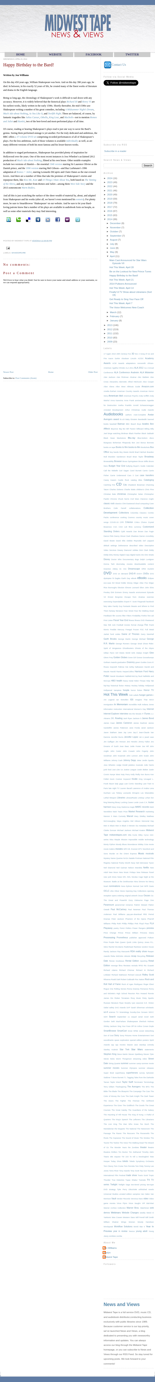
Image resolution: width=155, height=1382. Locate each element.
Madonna (125, 807)
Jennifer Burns (117, 737)
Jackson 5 (137, 718)
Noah (106, 886)
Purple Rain (114, 942)
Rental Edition (132, 961)
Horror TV (149, 690)
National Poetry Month (120, 863)
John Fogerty (142, 751)
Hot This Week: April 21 (121, 279)
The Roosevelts (142, 1133)
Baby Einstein (131, 419)
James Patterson (120, 728)
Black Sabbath (148, 433)
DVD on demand (120, 574)
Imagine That (141, 700)
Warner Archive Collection (115, 1208)
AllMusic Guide (133, 387)
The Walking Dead (136, 1143)
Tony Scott (135, 1171)
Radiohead (128, 947)
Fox (146, 625)
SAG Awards (120, 1008)
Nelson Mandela (135, 868)
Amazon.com (148, 386)
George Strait (136, 644)
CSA (115, 527)
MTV (140, 849)
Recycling (141, 956)
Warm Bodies (28, 187)
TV (148, 1179)
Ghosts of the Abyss (144, 648)
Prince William (131, 933)
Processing (109, 937)
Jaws (120, 732)
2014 (110, 219)
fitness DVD (140, 620)
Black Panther (135, 433)
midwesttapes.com (118, 835)
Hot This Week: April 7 (120, 303)
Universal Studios (111, 1194)
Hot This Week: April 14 (121, 288)
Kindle (135, 779)
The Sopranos (115, 1138)
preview (150, 928)
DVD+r (139, 574)
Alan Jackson (109, 377)
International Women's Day (134, 709)
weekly (142, 1213)
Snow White (133, 1031)
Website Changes (130, 1213)
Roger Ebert (148, 984)
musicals (150, 853)
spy (112, 1045)
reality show (141, 951)
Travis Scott (143, 1175)
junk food (107, 770)
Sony (116, 1035)
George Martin (124, 639)
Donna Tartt (109, 564)
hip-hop (107, 686)
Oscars (147, 895)
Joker (139, 760)
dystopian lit (109, 578)
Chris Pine (149, 490)
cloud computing (142, 504)
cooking (123, 517)
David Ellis (120, 541)
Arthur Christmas (132, 410)
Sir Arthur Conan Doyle (144, 1026)
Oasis (151, 886)
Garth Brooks (110, 639)
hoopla (126, 690)
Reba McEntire (117, 956)
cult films (128, 527)
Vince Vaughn (134, 1203)
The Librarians (148, 1120)
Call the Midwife (111, 471)
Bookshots (145, 447)
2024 (110, 178)
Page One (149, 900)
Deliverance (123, 546)
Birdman (124, 433)
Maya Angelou (123, 821)
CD (119, 484)
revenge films (116, 966)
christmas (121, 494)
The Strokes (145, 1138)
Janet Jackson (147, 728)
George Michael (139, 639)
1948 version (55, 164)
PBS (145, 914)
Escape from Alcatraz (134, 597)
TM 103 (124, 1157)
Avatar (151, 415)
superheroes (132, 1073)
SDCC (151, 1012)
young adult (141, 1231)
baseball (113, 424)
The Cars (146, 1091)
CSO (121, 527)
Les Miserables (147, 793)
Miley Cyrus (143, 835)
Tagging (130, 1078)
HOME (20, 54)
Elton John (144, 588)
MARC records (142, 807)
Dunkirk (151, 569)
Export (127, 602)
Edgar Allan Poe (141, 583)
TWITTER (132, 54)
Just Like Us (117, 770)
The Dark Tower (147, 1096)
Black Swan (109, 438)
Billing (147, 429)
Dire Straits (149, 555)
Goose (139, 658)
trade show (131, 1175)
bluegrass (108, 443)
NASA (125, 858)
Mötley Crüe (143, 844)
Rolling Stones (120, 989)
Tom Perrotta (129, 1166)
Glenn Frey (108, 658)
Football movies (123, 625)
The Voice (124, 1143)
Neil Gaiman (121, 868)
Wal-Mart (150, 1203)
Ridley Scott (148, 975)
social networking (146, 1031)
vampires (136, 1194)
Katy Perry (125, 774)
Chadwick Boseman (136, 485)
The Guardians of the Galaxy (141, 1110)
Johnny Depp (129, 760)
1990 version (32, 168)
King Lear (54, 117)
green (137, 662)
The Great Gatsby (119, 1110)
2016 (110, 211)
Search (112, 1017)
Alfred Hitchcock (135, 382)
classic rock (109, 503)
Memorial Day (148, 821)
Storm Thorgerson (124, 1059)
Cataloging (149, 480)
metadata (143, 826)
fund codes (115, 634)
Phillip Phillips (128, 924)
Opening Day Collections (136, 891)
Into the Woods (135, 714)
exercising (108, 602)
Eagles (117, 578)
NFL (124, 877)
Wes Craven (117, 1217)
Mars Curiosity (119, 816)
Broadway (149, 457)
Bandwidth (142, 419)
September (116, 235)
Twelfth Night (54, 113)
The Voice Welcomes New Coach (126, 307)
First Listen (108, 620)
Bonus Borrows (147, 443)
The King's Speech (120, 1120)
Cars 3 (130, 475)
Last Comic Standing (133, 784)
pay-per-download (134, 914)
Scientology (124, 1012)
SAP (128, 1008)
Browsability (108, 461)
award (116, 419)
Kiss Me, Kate (31, 179)
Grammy (131, 662)
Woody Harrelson (146, 1222)
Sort (152, 1036)
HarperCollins (128, 672)
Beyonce (114, 429)
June (113, 248)
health (119, 681)
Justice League (130, 770)
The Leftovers (135, 1120)
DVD (107, 573)
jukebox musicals (135, 765)
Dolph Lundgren (147, 559)
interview (124, 714)
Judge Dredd (121, 765)
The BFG (146, 1087)
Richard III (72, 101)
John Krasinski (119, 756)
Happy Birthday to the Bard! (28, 64)
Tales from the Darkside (144, 1078)
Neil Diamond (109, 868)
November (115, 227)
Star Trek (125, 1049)
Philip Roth (116, 924)
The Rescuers (129, 1133)
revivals (134, 966)
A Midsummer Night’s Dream (79, 109)
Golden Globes (120, 657)
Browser (118, 461)
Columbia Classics (138, 513)
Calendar (150, 466)
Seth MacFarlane (118, 1021)
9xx (136, 354)
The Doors (108, 1101)
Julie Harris (149, 765)
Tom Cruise (118, 1166)
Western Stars (129, 1217)
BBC (128, 424)
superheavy (120, 1073)
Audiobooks (113, 414)
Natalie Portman (135, 858)
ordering (120, 896)
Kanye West (115, 774)
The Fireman (134, 1101)
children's (140, 490)
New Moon (113, 872)
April (112, 256)
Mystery (107, 858)
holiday (141, 686)
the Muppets (119, 1129)
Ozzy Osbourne (135, 900)
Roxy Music (136, 998)
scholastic (150, 1008)
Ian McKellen (122, 700)
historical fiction (117, 686)
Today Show (116, 1161)
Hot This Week (116, 694)
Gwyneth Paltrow (117, 667)
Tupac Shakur (131, 1180)
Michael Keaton (138, 830)
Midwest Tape (111, 1257)
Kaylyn (107, 1252)
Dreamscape (134, 569)
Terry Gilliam (109, 1087)
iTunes (147, 714)
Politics (128, 928)
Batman (121, 424)
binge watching (114, 433)
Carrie (145, 471)
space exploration (121, 1040)
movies (119, 848)
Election (121, 588)
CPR (122, 522)
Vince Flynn (122, 1203)
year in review (120, 1231)
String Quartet (114, 1063)
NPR (146, 886)
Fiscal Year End (120, 620)
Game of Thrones (130, 634)
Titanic (106, 1157)
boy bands (114, 452)
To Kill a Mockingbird (139, 1157)
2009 (110, 341)
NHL (129, 877)
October (114, 231)
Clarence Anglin (147, 499)
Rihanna (107, 979)
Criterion (129, 522)
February (115, 316)
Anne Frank (129, 401)
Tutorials (142, 1180)
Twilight (113, 1184)
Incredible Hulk (135, 705)
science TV (113, 1012)
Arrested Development (113, 410)
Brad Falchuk (140, 452)
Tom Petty (139, 1166)
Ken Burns (145, 774)
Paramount (109, 905)
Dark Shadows (132, 536)
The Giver (118, 1105)
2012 (110, 329)
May (112, 252)
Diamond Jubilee (131, 550)
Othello (44, 117)
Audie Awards (147, 410)
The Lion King (110, 1124)
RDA (132, 951)
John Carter (115, 751)
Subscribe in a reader (115, 151)
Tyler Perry (122, 1189)
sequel (134, 1017)
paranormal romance (124, 905)
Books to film (122, 447)
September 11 (123, 1017)
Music (141, 853)
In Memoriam (121, 704)
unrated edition (125, 1194)
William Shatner (111, 1222)
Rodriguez (138, 984)
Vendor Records (123, 1199)
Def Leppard (148, 541)
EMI (112, 592)
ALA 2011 (129, 368)
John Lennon (132, 756)
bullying (129, 466)
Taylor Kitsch (115, 1082)
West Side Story (78, 183)
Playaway (108, 928)
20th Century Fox (123, 354)
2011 (110, 333)
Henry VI (86, 101)
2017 (110, 207)
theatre (151, 1147)
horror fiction (136, 690)
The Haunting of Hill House (115, 1115)
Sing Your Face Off (125, 1026)
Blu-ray (131, 437)
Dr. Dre (122, 569)
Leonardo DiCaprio (131, 793)
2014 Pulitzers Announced (123, 283)
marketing (150, 812)
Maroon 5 (108, 816)
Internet (150, 709)
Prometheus (122, 937)
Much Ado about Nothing (15, 113)
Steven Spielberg (135, 1054)
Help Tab (150, 681)
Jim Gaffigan (109, 742)
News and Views (122, 1304)
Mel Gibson (136, 821)
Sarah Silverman (138, 1008)
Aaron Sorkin (114, 359)
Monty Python (109, 844)
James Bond (148, 718)
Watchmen (144, 1208)
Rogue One (108, 989)
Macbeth (68, 117)
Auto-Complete (140, 415)
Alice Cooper (148, 382)
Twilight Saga (124, 1185)
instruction (118, 709)
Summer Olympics (129, 1068)
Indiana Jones (148, 705)
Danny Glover (120, 536)
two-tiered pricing (138, 1185)
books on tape (109, 447)
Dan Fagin (149, 532)
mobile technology (146, 840)
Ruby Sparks (148, 998)
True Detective (118, 1180)
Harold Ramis (116, 672)
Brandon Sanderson (116, 457)
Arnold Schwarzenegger (143, 405)
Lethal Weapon (110, 798)
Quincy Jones (143, 942)
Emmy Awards (129, 592)
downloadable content (144, 564)
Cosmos (131, 517)
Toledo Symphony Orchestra (141, 1161)
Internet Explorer (111, 714)
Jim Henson (120, 742)
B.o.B (122, 419)
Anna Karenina (116, 401)
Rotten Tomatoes (121, 998)
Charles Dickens (116, 490)
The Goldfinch (129, 1105)
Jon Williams (110, 1248)
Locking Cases (127, 802)
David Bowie (109, 541)
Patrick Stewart (140, 905)
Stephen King (110, 1054)
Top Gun (143, 1171)
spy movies (120, 1045)
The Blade (112, 1091)
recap (133, 956)
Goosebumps (148, 658)
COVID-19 (114, 522)
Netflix (146, 868)
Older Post (93, 372)
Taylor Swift (127, 1082)
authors (128, 415)
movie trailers (109, 849)
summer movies (111, 1068)
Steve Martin (122, 1054)
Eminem (118, 592)
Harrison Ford (141, 671)
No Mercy (150, 882)
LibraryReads (131, 798)
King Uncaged (145, 779)
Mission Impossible (129, 840)
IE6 (131, 700)
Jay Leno (127, 732)
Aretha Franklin (125, 405)
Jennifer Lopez (131, 737)
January (114, 320)
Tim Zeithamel (135, 1152)
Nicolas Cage (137, 877)
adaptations (131, 363)
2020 (110, 194)
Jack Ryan (127, 718)
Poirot (122, 928)
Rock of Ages (127, 984)
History (128, 686)
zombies (112, 1236)
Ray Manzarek (123, 952)
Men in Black (109, 826)
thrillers (114, 1152)
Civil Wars (134, 499)
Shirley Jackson (110, 1026)
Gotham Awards (110, 662)
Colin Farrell (120, 508)
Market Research (136, 811)
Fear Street (129, 611)
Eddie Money (127, 583)
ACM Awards (118, 363)
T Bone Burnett (117, 1078)
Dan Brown (138, 532)
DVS (152, 574)
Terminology (149, 1082)
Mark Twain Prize (120, 812)
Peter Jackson (117, 919)
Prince (120, 933)
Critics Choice (140, 522)
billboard (140, 429)
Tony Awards (124, 1171)
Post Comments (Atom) (26, 378)
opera (114, 896)
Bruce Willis (143, 461)
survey (142, 1073)
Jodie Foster (135, 746)
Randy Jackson (110, 952)
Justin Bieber (142, 770)
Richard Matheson (119, 975)
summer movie (148, 1063)
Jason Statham (110, 732)
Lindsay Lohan (144, 798)
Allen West (120, 387)
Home (51, 372)
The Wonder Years (118, 1147)
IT (142, 714)
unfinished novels (146, 1189)
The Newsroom (143, 1129)
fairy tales (108, 606)
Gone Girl (132, 658)
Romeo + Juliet (24, 172)
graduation (121, 662)
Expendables (118, 602)
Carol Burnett (135, 471)
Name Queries (117, 858)
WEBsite (55, 54)
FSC (142, 630)
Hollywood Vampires (112, 690)
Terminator (138, 1082)
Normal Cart (138, 886)
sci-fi (106, 1012)
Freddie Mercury (117, 630)
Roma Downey (133, 989)
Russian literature (111, 1003)
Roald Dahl (115, 979)
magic (132, 807)
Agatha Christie (118, 368)
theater (143, 1147)
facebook (150, 602)
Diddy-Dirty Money (111, 555)
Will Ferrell (140, 1217)
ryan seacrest (137, 1003)
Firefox (144, 616)
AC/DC (141, 359)
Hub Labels (134, 695)
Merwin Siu (133, 826)
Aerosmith (141, 363)
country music (142, 517)
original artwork (131, 896)
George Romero (123, 644)
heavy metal (128, 681)
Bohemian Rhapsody (122, 443)
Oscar (140, 896)
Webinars (116, 1212)
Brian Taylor (138, 457)
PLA (152, 923)
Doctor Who (116, 559)
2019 (110, 198)
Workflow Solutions (123, 1226)
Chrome (113, 499)
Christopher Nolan (135, 494)
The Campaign (135, 1091)
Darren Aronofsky (146, 536)
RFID (141, 966)
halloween (139, 667)
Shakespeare (18, 253)
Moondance (132, 844)
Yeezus (132, 1231)
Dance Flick (108, 536)
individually (72, 140)
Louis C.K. (143, 802)
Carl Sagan (124, 471)
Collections (124, 513)
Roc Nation (139, 979)
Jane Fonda (134, 728)
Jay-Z (135, 732)
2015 (110, 215)
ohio (112, 891)
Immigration (108, 705)
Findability (136, 616)
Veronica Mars (137, 1199)
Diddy (151, 550)
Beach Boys (136, 424)
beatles (145, 424)
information (108, 709)
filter (124, 616)
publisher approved (138, 938)
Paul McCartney (118, 909)
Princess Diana (147, 933)
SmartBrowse (110, 1031)
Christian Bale (110, 494)
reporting (143, 961)
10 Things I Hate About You (55, 179)
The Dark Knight (132, 1096)
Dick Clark (143, 550)
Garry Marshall (147, 634)
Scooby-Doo (135, 1012)
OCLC (106, 891)
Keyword (127, 779)
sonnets (79, 199)
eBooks (142, 578)
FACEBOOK (94, 54)
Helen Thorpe (139, 681)
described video (136, 546)
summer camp (135, 1063)
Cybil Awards (126, 532)
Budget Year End (117, 466)
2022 (110, 186)
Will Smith (149, 1217)
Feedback (108, 616)
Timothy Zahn (148, 1152)
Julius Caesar (32, 117)
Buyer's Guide (139, 466)
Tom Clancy (108, 1166)
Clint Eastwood (128, 504)
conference (114, 517)
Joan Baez (124, 746)
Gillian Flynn (109, 653)
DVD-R (132, 574)
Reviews (127, 966)
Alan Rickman (122, 377)
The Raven (117, 1133)
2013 (110, 325)
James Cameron (124, 723)
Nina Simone (139, 882)
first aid (151, 616)
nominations (114, 886)
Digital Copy (124, 555)
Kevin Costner (116, 779)
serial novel (143, 1017)
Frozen (136, 630)
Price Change (110, 933)
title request (115, 1157)
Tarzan (106, 1082)
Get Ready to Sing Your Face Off (126, 299)
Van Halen (145, 1194)
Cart (137, 475)
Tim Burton (123, 1152)
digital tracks (135, 555)
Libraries (121, 798)
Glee (151, 653)
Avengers (108, 419)
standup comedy (146, 1045)
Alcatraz (133, 377)
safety (111, 1008)
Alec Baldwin (143, 377)
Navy (133, 863)
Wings (123, 1222)
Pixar (147, 924)
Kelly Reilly (135, 774)
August (114, 239)
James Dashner (140, 723)
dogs (137, 559)
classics (118, 504)
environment (141, 592)
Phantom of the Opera (135, 919)
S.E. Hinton (149, 1003)
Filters (129, 616)
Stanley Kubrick (111, 1050)
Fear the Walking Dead (144, 611)
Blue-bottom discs (146, 438)
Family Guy (117, 606)
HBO (113, 681)
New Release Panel (145, 872)
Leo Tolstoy (117, 793)
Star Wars (137, 1049)
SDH (106, 1017)
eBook (133, 578)
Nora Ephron (126, 886)
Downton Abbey (111, 569)
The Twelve (114, 1143)
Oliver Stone (119, 891)
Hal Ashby (129, 667)
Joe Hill (145, 746)
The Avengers (134, 1087)
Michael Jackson (124, 830)
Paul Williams (119, 914)
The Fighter (120, 1101)
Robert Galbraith (128, 979)
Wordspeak (108, 1227)
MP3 (125, 849)
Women (132, 1222)
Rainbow (137, 947)
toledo (125, 1161)
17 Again (107, 354)
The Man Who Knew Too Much (134, 1124)
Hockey (134, 686)
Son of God (108, 1036)
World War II (139, 1227)
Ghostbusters (128, 648)
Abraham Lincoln (128, 359)
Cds (125, 485)
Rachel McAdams (116, 947)
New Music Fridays (127, 872)
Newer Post (8, 372)
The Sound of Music (130, 1138)
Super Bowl (109, 1073)
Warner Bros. (133, 1208)
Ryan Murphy (125, 1003)
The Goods (140, 1105)
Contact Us (115, 64)
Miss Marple (115, 840)
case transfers (147, 475)
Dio (142, 555)
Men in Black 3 (121, 826)
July (112, 244)
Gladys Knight (142, 653)
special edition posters (139, 1040)
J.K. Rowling (116, 718)
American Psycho (130, 396)
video (145, 1199)
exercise (150, 597)
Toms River (114, 1171)
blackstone (121, 438)
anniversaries (140, 401)
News (119, 877)
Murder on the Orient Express (123, 854)
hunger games (146, 695)
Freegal (128, 630)
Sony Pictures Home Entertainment (135, 1036)
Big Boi (122, 429)
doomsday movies (124, 564)
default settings (110, 546)
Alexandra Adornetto (118, 382)
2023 (110, 182)
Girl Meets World (122, 653)
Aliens (111, 387)
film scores (116, 616)
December (115, 223)
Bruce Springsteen (130, 461)
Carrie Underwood (118, 475)
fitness (131, 620)
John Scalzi (144, 756)
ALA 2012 (139, 368)
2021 (110, 190)
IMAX (151, 700)
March (113, 312)
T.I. (125, 1078)
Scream (144, 1012)
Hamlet (21, 121)
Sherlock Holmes (146, 1021)
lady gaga (119, 784)
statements (149, 1050)
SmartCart (122, 1031)
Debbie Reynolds (134, 541)
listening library (114, 802)
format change (137, 625)
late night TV (114, 788)
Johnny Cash (116, 760)
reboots (127, 956)
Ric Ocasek (149, 966)
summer (124, 1063)
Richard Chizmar (126, 970)
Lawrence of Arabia (141, 788)
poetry (116, 928)
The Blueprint (123, 1091)
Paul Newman (134, 910)
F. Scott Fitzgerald (138, 602)
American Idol (116, 395)
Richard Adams (110, 970)
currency (137, 527)
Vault (113, 1199)
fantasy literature (116, 611)
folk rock (112, 625)
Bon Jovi (135, 443)
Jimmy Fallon (144, 742)
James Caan (109, 723)
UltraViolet (132, 1189)
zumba (119, 1236)
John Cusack (129, 751)
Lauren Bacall (126, 788)
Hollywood (149, 686)
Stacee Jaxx (132, 1045)
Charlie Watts (130, 490)
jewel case (149, 737)
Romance (144, 989)
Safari (106, 1008)
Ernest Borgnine (115, 597)
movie (151, 844)
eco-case (107, 583)
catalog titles (136, 480)
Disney (107, 559)
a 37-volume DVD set (25, 136)
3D (133, 354)
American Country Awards (128, 391)
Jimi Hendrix (132, 742)
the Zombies (133, 1147)
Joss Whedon (109, 765)
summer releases (146, 1068)
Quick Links (131, 942)
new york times (110, 877)
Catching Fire (109, 485)
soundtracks (109, 1040)
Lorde (136, 802)
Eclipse (151, 578)
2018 (110, 202)
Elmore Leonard (132, 588)
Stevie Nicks (109, 1059)
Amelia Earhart (110, 391)
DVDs (146, 574)
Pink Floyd (139, 924)
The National (131, 1129)
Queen (123, 942)
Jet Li (141, 737)
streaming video (140, 1059)
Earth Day (125, 578)
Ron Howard (141, 994)
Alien (106, 387)
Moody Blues (121, 844)
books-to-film (134, 447)
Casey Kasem (110, 480)
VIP (143, 1203)
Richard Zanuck (134, 975)
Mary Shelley (140, 816)
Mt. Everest (133, 849)
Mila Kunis (132, 835)
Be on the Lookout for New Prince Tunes (130, 271)
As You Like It (36, 113)
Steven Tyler (148, 1054)
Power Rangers (139, 928)
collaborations (135, 508)
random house (148, 947)
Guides (144, 662)
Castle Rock (123, 480)
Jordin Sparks (148, 760)
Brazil (129, 457)
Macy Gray (116, 807)
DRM (144, 569)
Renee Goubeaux (116, 961)
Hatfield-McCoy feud (133, 676)
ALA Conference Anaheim (126, 372)
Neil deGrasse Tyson (145, 863)
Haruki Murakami (117, 676)
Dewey (120, 550)
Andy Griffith (144, 396)
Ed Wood (116, 583)
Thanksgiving (120, 1087)
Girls (133, 653)
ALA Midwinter (147, 372)
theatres (107, 1152)
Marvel (130, 816)
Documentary (128, 559)
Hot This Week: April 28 (121, 267)
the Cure (121, 1096)
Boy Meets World (126, 452)
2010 (110, 337)
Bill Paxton (131, 429)
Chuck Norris (123, 499)
